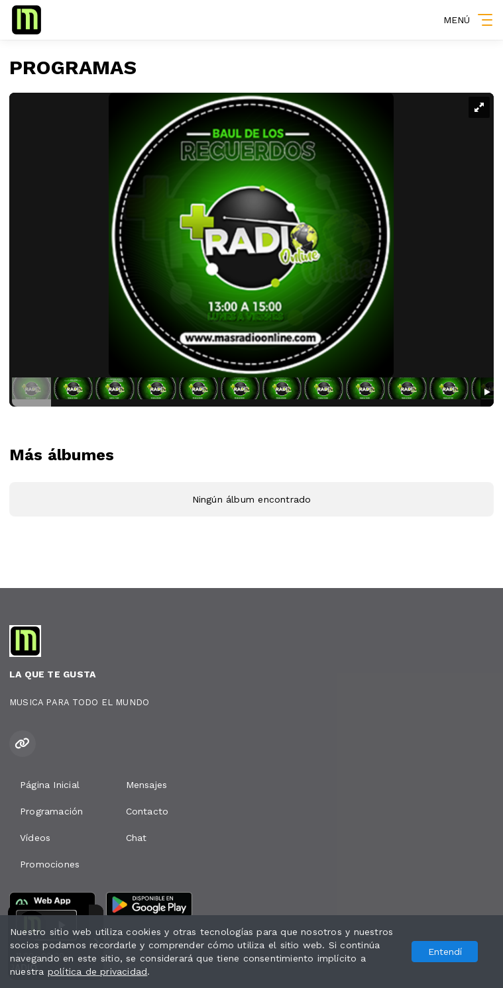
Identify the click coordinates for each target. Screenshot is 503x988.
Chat (136, 837)
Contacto (147, 811)
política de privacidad (98, 971)
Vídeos (35, 837)
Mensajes (147, 784)
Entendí (445, 951)
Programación (52, 811)
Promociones (50, 864)
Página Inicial (50, 784)
